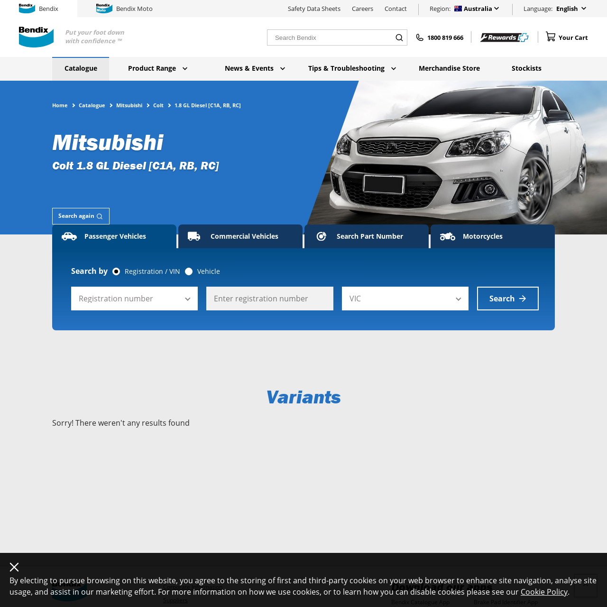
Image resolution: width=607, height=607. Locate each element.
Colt (158, 105)
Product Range (157, 68)
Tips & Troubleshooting (352, 68)
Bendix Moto (124, 8)
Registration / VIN (152, 271)
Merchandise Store (449, 68)
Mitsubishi (129, 105)
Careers (362, 8)
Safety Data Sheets (314, 8)
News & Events (255, 68)
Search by (89, 271)
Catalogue (80, 68)
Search (507, 298)
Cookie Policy (544, 592)
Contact (396, 8)
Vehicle (208, 271)
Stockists (527, 68)
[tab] (81, 216)
